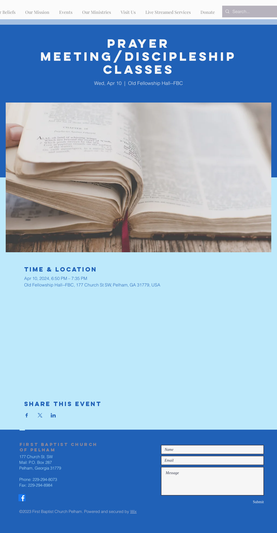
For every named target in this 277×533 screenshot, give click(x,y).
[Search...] (252, 11)
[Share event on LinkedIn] (53, 415)
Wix (133, 511)
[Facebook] (22, 497)
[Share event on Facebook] (26, 415)
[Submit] (244, 502)
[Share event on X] (40, 415)
